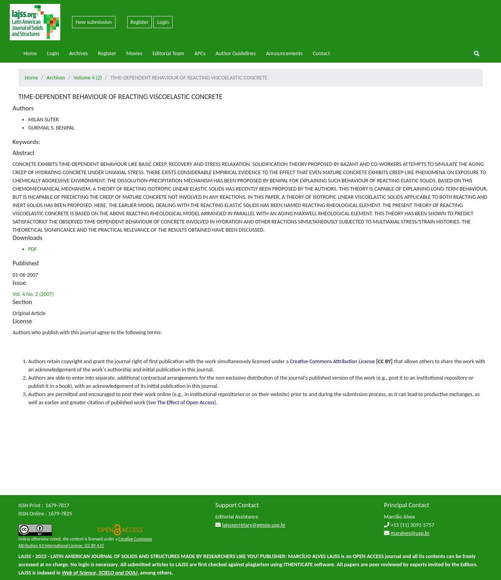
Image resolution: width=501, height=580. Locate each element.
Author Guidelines (236, 53)
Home (30, 53)
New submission (94, 22)
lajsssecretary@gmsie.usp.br (254, 525)
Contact (321, 53)
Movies (134, 53)
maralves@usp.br (410, 533)
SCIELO (106, 572)
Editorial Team (168, 53)
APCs (199, 53)
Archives (78, 53)
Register (140, 22)
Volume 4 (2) (88, 77)
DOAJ (131, 572)
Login (163, 22)
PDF (32, 249)
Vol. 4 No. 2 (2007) (33, 294)
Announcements (284, 53)
